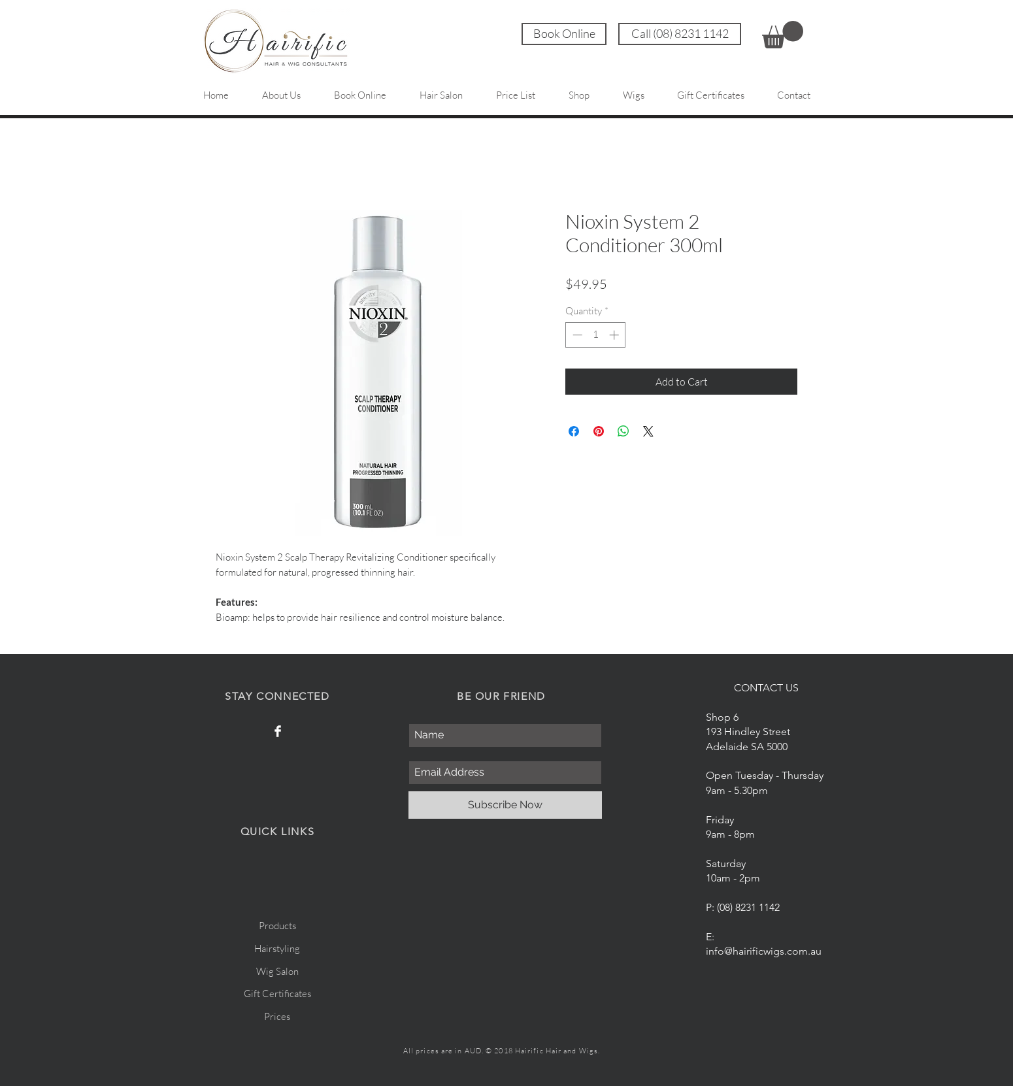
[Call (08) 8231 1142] (679, 34)
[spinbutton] (595, 335)
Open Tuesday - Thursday (764, 775)
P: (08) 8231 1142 (743, 907)
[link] (782, 34)
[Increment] (615, 335)
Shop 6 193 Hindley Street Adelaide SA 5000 (748, 732)
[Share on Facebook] (574, 431)
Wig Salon (277, 971)
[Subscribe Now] (505, 805)
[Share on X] (648, 431)
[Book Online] (564, 34)
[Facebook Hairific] (278, 731)
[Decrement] (576, 335)
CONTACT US (766, 688)
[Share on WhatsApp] (623, 431)
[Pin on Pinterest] (598, 431)
